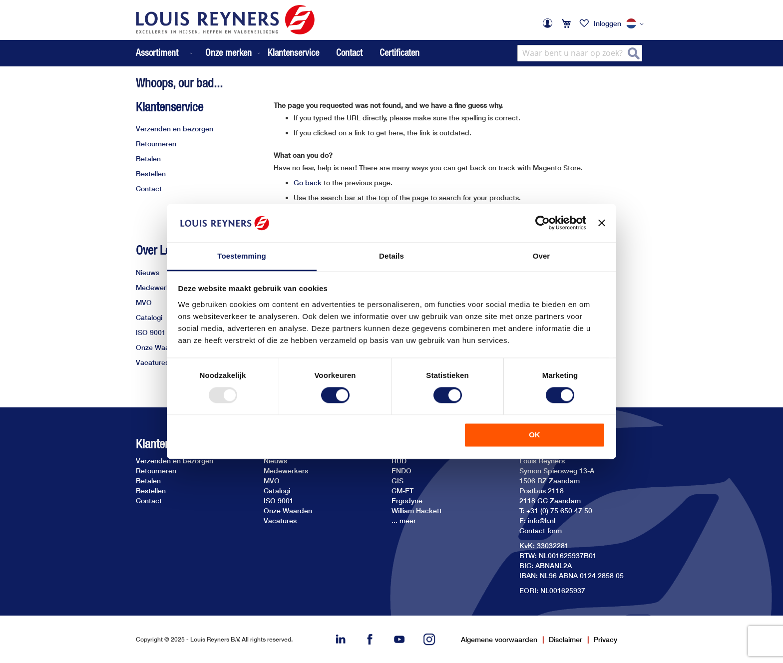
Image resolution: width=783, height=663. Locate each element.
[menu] (199, 53)
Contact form (540, 530)
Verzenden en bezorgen (174, 128)
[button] (636, 23)
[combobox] (579, 53)
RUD (399, 460)
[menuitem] (165, 53)
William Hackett (417, 510)
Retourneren (156, 143)
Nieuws (147, 272)
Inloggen (607, 23)
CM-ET (402, 490)
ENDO (401, 470)
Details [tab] (391, 256)
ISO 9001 (151, 332)
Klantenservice (293, 52)
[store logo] (225, 19)
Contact (349, 52)
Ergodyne (407, 500)
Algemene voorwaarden (499, 639)
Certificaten (399, 52)
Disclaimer (565, 639)
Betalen (148, 158)
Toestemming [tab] (241, 256)
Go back (308, 182)
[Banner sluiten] (601, 223)
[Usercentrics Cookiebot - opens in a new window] (542, 223)
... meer (404, 520)
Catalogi (149, 317)
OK (534, 434)
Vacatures (152, 362)
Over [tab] (541, 256)
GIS (397, 480)
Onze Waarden (160, 347)
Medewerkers (158, 287)
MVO (144, 302)
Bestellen (151, 173)
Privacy (605, 639)
